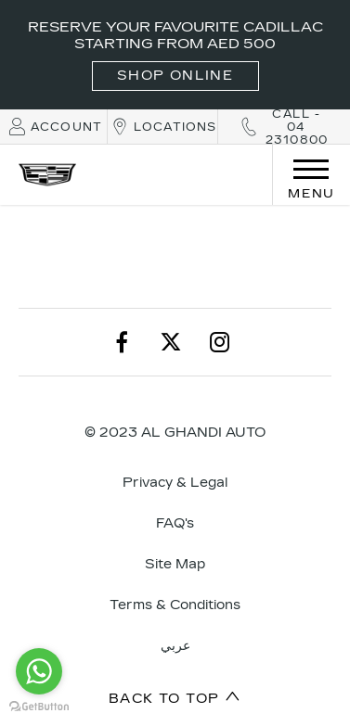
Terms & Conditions (175, 605)
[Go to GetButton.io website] (39, 707)
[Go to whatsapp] (39, 671)
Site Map (175, 564)
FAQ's (175, 523)
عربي (175, 646)
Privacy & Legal (175, 482)
